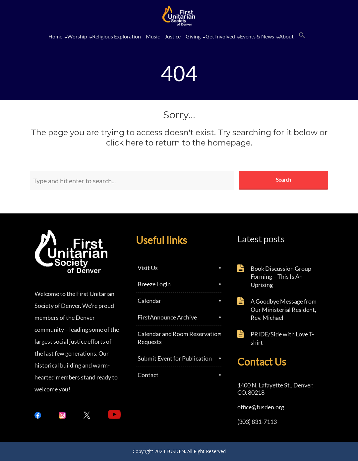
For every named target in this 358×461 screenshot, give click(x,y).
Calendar (149, 300)
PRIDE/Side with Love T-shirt (282, 338)
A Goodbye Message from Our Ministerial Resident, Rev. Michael (284, 309)
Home (55, 36)
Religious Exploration (116, 36)
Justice (173, 36)
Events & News (257, 36)
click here (124, 142)
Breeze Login (154, 284)
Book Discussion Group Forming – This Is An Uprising (281, 277)
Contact (148, 374)
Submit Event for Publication (175, 358)
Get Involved (220, 36)
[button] (302, 35)
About (286, 36)
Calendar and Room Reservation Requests (179, 338)
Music (153, 36)
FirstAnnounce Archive (167, 317)
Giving (193, 36)
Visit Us (148, 267)
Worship (77, 36)
